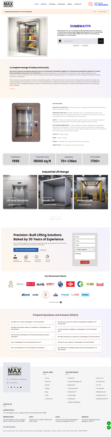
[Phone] (107, 422)
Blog (46, 392)
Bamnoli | (54, 431)
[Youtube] (20, 387)
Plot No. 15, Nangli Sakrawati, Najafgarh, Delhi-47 (91, 420)
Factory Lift (99, 378)
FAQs (46, 395)
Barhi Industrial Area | (72, 431)
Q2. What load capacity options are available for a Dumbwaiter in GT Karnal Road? (31, 328)
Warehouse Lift (101, 392)
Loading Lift (71, 399)
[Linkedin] (17, 387)
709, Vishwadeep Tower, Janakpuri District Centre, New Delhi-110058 (14, 420)
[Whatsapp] (108, 427)
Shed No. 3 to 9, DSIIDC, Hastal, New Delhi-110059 (40, 420)
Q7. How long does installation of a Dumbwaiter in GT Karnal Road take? (77, 330)
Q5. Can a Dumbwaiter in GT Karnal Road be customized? (28, 347)
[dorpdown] (85, 249)
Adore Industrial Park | (9, 431)
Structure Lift (100, 381)
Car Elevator (100, 388)
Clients (47, 385)
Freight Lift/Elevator (74, 402)
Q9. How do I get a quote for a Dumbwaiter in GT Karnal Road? (76, 342)
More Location (83, 430)
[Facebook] (8, 387)
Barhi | (64, 431)
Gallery (47, 388)
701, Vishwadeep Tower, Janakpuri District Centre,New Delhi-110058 (24, 413)
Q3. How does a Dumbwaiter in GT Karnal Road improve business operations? (30, 335)
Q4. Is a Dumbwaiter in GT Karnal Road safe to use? (26, 342)
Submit (101, 40)
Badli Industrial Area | (29, 431)
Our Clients (85, 44)
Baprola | (60, 431)
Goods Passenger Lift (74, 381)
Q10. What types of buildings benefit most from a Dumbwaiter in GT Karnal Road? (77, 348)
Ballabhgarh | (47, 431)
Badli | (21, 431)
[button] (52, 216)
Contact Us (76, 44)
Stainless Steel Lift (102, 399)
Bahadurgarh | (39, 431)
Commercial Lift (73, 388)
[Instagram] (14, 387)
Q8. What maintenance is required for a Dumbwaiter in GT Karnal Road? (79, 336)
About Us (48, 381)
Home (94, 11)
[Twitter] (11, 387)
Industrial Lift (72, 392)
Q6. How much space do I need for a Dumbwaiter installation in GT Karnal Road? (77, 322)
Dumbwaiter (72, 395)
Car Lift (98, 385)
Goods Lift (71, 378)
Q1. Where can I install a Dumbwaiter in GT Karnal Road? (27, 322)
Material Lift (71, 385)
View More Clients (55, 302)
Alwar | (17, 431)
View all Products (102, 11)
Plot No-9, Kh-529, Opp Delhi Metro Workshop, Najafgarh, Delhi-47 (67, 420)
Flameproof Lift (101, 395)
